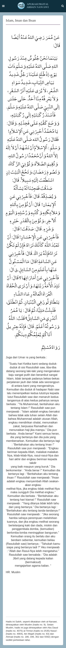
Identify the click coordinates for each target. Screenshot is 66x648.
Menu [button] (3, 6)
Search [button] (62, 6)
